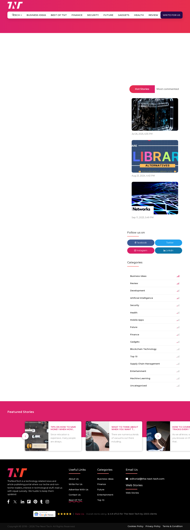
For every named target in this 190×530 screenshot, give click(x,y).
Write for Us (171, 15)
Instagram (140, 250)
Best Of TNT (59, 15)
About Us (74, 479)
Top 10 (100, 500)
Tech (17, 15)
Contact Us (75, 494)
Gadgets (123, 15)
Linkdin (168, 250)
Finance (77, 15)
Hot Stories (142, 89)
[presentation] (25, 436)
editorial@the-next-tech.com (147, 478)
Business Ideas (36, 15)
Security (93, 15)
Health (139, 15)
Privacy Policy (152, 526)
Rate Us (79, 514)
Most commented (168, 89)
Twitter (168, 242)
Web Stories (132, 493)
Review (153, 15)
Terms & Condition (173, 526)
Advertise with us (78, 489)
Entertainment (105, 494)
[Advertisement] (95, 67)
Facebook (141, 242)
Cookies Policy (135, 526)
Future (108, 15)
